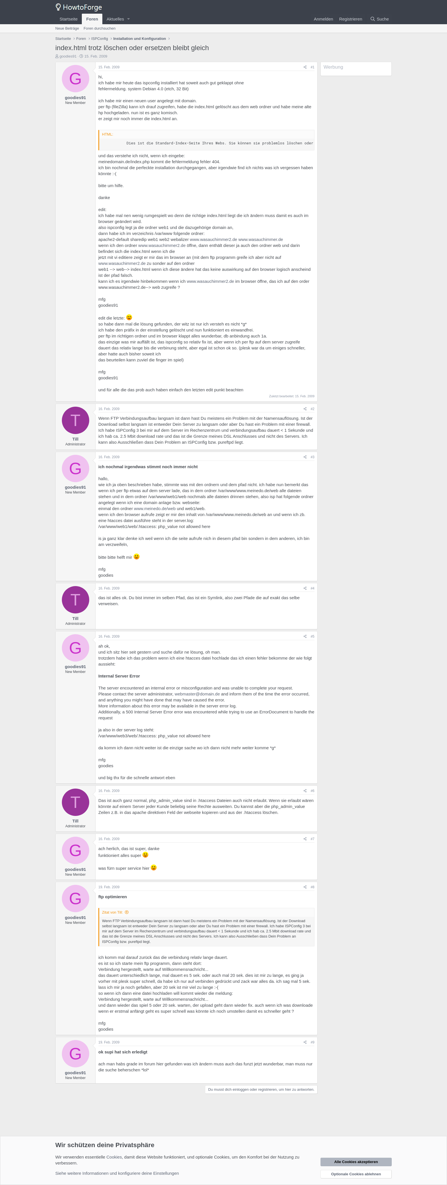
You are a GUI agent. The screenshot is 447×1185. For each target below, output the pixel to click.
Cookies (114, 1157)
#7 (312, 839)
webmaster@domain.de (197, 693)
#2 (312, 409)
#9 (312, 1042)
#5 (312, 636)
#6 (312, 791)
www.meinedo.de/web (155, 508)
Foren (92, 19)
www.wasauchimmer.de (260, 239)
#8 (312, 887)
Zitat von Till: (112, 912)
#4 (312, 588)
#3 (312, 457)
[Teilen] (305, 67)
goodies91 (68, 56)
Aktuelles (115, 19)
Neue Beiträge (67, 28)
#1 (312, 67)
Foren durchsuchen (99, 28)
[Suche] (379, 19)
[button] (129, 19)
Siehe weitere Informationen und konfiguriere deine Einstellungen (117, 1173)
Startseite (69, 19)
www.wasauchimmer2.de (213, 239)
